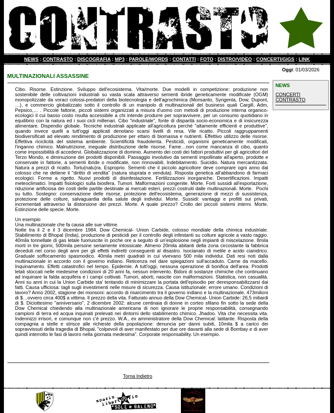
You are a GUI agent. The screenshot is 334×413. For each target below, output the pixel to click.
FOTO (206, 59)
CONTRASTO (58, 59)
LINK (304, 59)
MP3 (120, 59)
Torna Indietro (137, 376)
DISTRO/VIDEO (234, 59)
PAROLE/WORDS (148, 59)
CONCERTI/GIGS (275, 59)
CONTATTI (184, 59)
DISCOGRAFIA (94, 59)
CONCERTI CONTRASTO (290, 97)
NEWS (31, 59)
